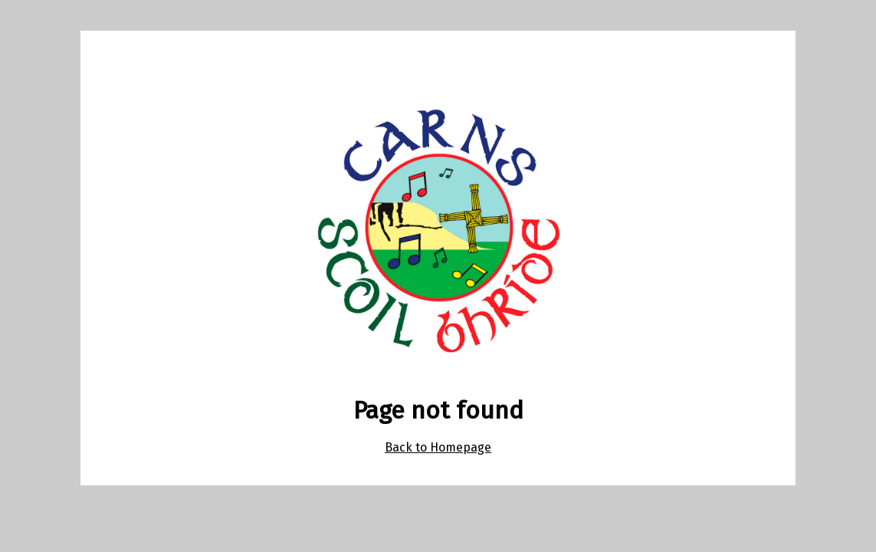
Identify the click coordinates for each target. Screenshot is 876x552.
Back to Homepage (438, 447)
